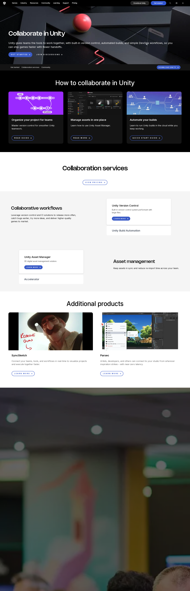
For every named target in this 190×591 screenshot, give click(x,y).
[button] (139, 3)
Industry (24, 3)
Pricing (74, 3)
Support (66, 3)
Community (45, 3)
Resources (34, 3)
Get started (15, 67)
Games (14, 3)
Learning (56, 3)
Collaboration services (30, 67)
